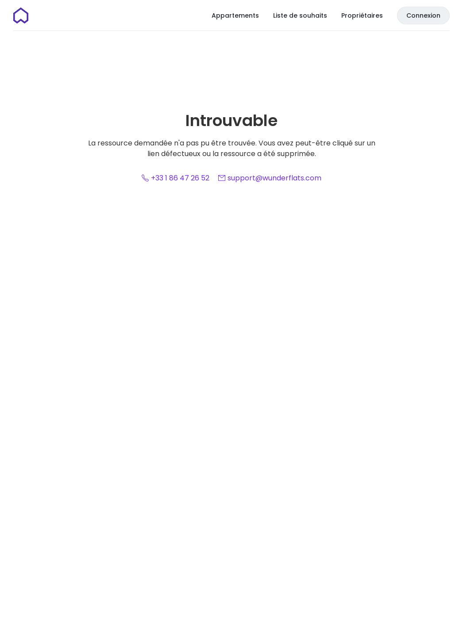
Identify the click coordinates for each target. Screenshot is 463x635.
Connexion (423, 15)
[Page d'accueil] (20, 15)
